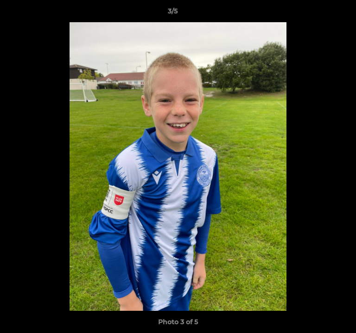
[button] (322, 13)
